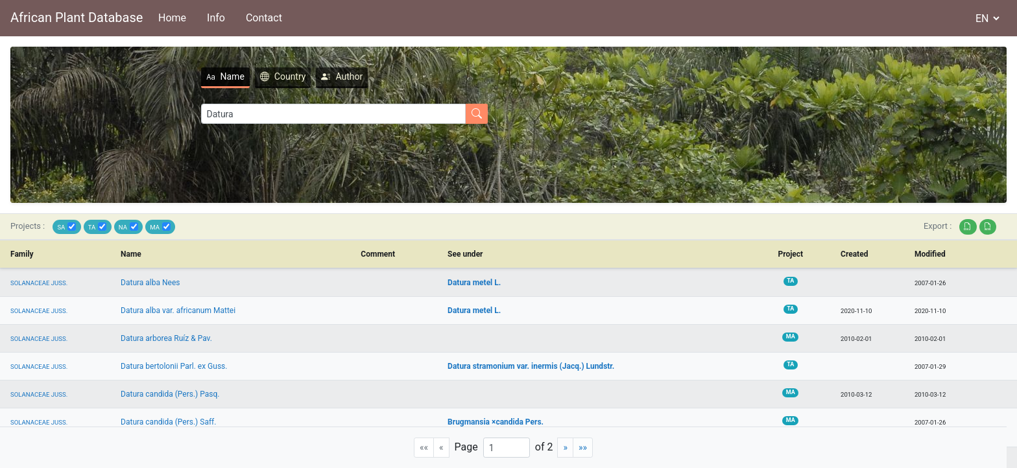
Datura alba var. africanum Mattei (178, 310)
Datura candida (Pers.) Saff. (168, 422)
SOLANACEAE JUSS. (38, 283)
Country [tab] (234, 76)
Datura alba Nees (150, 282)
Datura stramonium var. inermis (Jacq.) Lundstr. (531, 366)
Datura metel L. (474, 282)
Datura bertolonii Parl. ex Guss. (174, 366)
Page (466, 447)
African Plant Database (76, 17)
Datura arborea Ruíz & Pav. (166, 338)
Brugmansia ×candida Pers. (496, 422)
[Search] (284, 114)
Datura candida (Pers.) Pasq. (170, 394)
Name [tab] (177, 76)
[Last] (583, 448)
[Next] (565, 448)
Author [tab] (293, 76)
